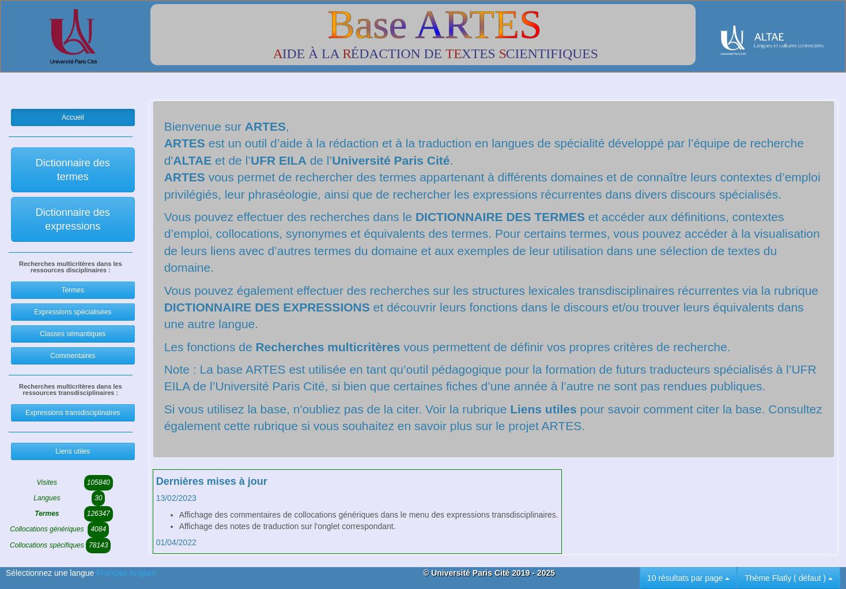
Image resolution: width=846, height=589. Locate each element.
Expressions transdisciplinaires (72, 413)
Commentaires (72, 356)
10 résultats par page (688, 578)
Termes (73, 290)
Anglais (142, 572)
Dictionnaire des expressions (73, 219)
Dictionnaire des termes (73, 170)
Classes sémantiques (72, 334)
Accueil (73, 117)
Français (112, 572)
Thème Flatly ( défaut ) (789, 578)
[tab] (357, 498)
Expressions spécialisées (72, 312)
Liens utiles (72, 451)
